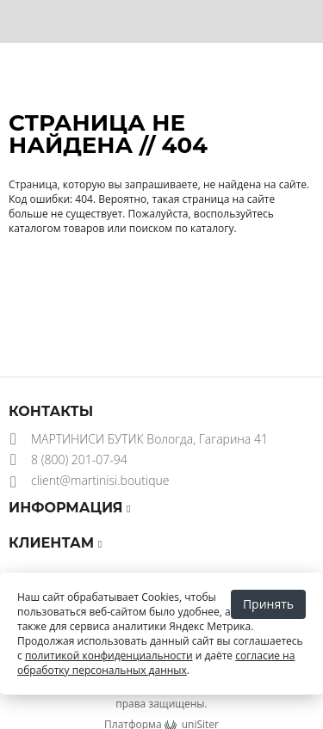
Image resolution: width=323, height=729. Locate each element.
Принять (268, 604)
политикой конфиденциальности (109, 655)
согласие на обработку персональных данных (156, 662)
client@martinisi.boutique (100, 480)
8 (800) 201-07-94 (79, 459)
